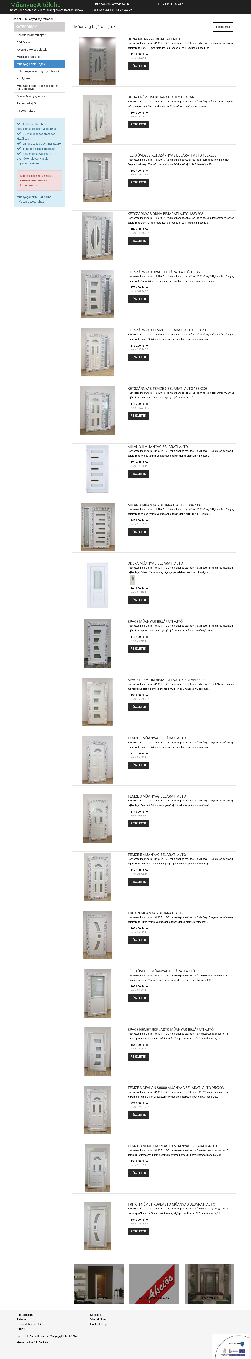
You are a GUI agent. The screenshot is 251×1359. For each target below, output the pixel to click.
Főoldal (16, 19)
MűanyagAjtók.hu (35, 5)
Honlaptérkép (98, 1324)
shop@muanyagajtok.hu (114, 4)
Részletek (138, 66)
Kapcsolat (96, 1314)
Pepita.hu (44, 1342)
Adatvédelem (25, 1314)
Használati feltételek (29, 1324)
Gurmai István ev (39, 1336)
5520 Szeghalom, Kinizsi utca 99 (114, 9)
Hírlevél (21, 1328)
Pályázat (22, 1319)
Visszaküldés (98, 1319)
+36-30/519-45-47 (31, 180)
